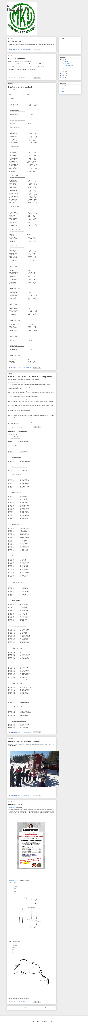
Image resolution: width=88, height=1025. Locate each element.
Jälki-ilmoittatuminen (13, 748)
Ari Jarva (64, 85)
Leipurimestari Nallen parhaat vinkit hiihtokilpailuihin (30, 377)
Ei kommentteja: (27, 49)
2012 (63, 77)
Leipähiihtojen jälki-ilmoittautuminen (23, 741)
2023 (63, 73)
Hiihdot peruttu (14, 42)
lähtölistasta (16, 382)
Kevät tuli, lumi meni (16, 59)
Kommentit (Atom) (33, 1012)
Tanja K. (64, 88)
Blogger (53, 1021)
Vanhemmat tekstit (50, 1008)
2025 (63, 69)
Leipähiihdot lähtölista (17, 431)
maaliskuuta (66, 61)
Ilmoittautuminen (12, 807)
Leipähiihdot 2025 (15, 804)
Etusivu (26, 1008)
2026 (63, 59)
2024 (63, 71)
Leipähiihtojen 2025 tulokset (20, 87)
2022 (63, 75)
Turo (63, 91)
